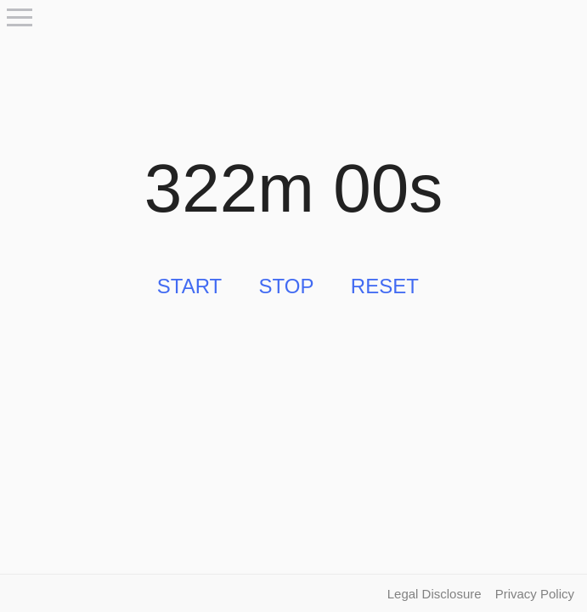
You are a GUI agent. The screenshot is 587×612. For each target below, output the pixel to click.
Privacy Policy (534, 593)
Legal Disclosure (434, 593)
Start (189, 286)
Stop (286, 286)
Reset (385, 286)
